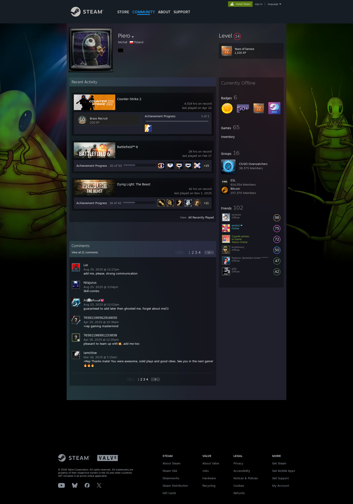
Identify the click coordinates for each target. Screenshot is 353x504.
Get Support (280, 478)
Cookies (238, 485)
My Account (280, 485)
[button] (251, 35)
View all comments (85, 252)
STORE (123, 12)
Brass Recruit (99, 118)
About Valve (210, 463)
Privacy (238, 463)
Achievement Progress (160, 116)
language (273, 4)
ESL (233, 180)
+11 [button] (206, 203)
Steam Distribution (175, 485)
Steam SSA (170, 470)
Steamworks (171, 478)
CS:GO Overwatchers (253, 164)
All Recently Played (201, 217)
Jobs (205, 470)
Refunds (239, 493)
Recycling (208, 485)
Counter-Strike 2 (129, 99)
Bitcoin (235, 188)
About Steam (172, 463)
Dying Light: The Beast (133, 184)
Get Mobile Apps (283, 470)
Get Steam (279, 463)
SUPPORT (182, 12)
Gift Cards (169, 493)
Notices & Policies (245, 478)
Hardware (209, 478)
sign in (258, 4)
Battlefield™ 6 (127, 147)
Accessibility (241, 470)
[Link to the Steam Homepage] (90, 15)
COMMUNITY (143, 12)
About (164, 12)
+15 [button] (206, 165)
